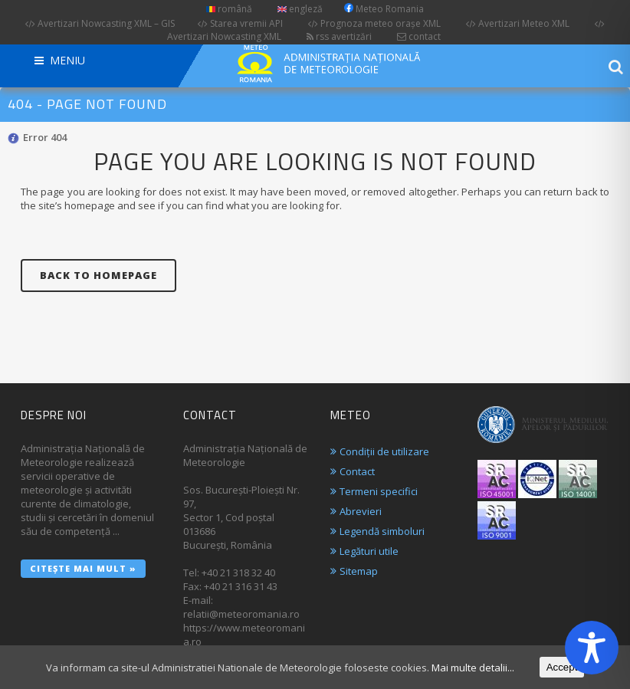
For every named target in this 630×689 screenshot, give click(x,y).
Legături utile (369, 551)
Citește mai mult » (83, 568)
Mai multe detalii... (472, 667)
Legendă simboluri (382, 531)
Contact (357, 471)
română (229, 8)
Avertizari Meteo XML (517, 23)
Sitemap (359, 571)
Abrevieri (361, 511)
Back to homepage (98, 275)
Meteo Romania (384, 8)
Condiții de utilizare (384, 451)
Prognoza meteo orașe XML (374, 23)
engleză (300, 8)
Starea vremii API (240, 23)
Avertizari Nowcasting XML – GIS (100, 23)
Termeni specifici (379, 491)
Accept (562, 667)
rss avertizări (339, 36)
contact (419, 36)
